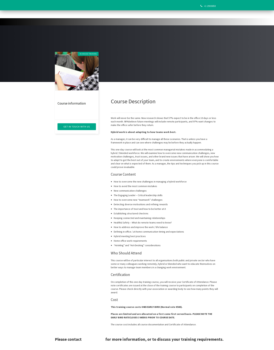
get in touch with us (76, 126)
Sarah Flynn (93, 339)
